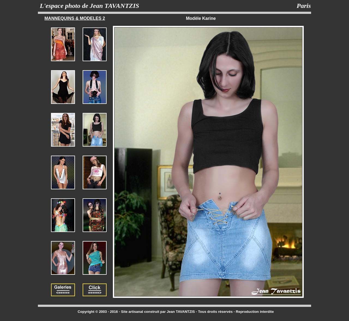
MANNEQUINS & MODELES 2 (74, 18)
